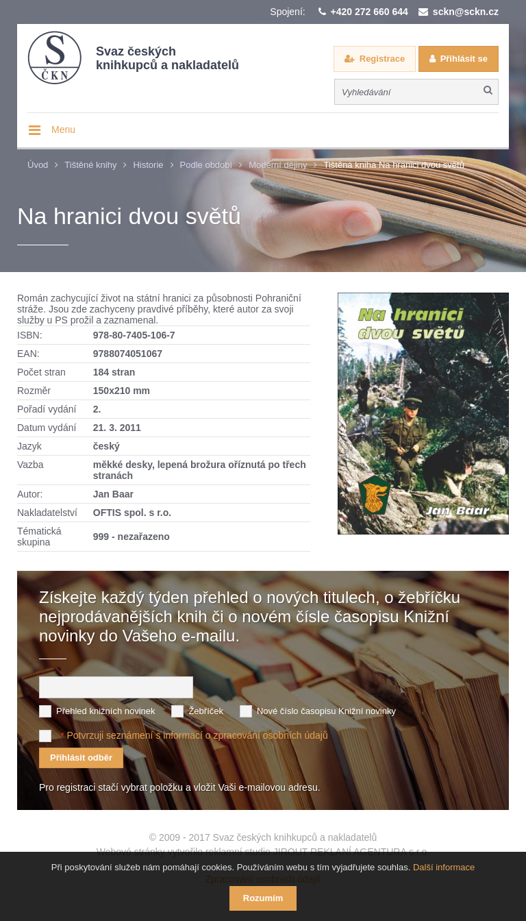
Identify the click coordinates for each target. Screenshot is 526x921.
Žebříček (205, 711)
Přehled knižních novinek (105, 711)
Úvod (37, 165)
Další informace (444, 867)
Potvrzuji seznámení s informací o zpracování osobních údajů (196, 735)
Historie (148, 165)
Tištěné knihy (90, 165)
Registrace (382, 58)
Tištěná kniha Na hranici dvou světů (393, 165)
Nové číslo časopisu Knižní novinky (326, 711)
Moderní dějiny (278, 165)
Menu (63, 129)
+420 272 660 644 (369, 11)
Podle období (206, 165)
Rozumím (263, 898)
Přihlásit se (464, 58)
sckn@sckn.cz (466, 11)
